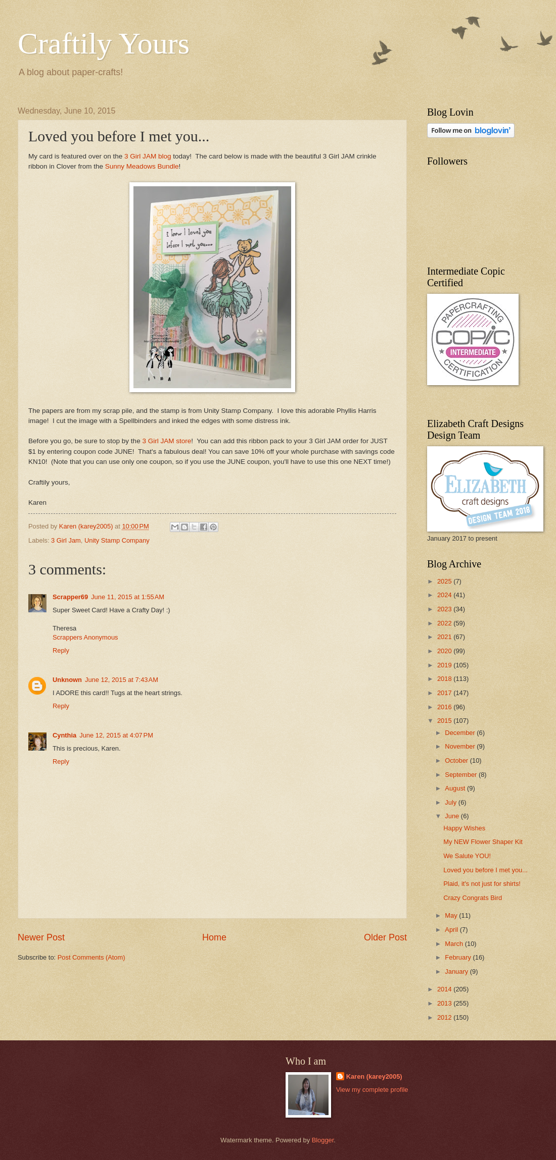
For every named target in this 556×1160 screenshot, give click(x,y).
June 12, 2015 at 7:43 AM (121, 679)
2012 (445, 1017)
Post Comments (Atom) (91, 957)
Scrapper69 (70, 597)
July (451, 802)
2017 (445, 693)
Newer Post (41, 937)
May (452, 915)
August (456, 788)
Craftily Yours (104, 43)
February (459, 957)
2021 (445, 637)
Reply (61, 650)
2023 (445, 609)
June (453, 816)
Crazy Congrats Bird (472, 898)
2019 (445, 665)
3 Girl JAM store (166, 441)
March (455, 943)
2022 (445, 623)
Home (214, 937)
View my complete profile (372, 1089)
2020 (445, 651)
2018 (445, 678)
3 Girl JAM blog (147, 156)
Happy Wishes (464, 828)
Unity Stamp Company (117, 540)
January (457, 971)
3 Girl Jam (66, 540)
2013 (445, 1003)
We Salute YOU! (467, 856)
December (461, 732)
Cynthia (64, 735)
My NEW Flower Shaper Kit (483, 842)
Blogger (323, 1140)
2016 (445, 707)
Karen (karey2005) (374, 1076)
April (452, 929)
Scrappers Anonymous (85, 637)
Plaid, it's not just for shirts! (482, 883)
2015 (445, 720)
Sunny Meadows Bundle (142, 166)
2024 (445, 595)
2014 (445, 989)
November (461, 746)
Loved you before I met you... (485, 870)
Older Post (385, 937)
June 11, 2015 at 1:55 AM (127, 597)
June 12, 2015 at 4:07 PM (116, 735)
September (462, 774)
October (457, 760)
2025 (445, 581)
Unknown (67, 679)
